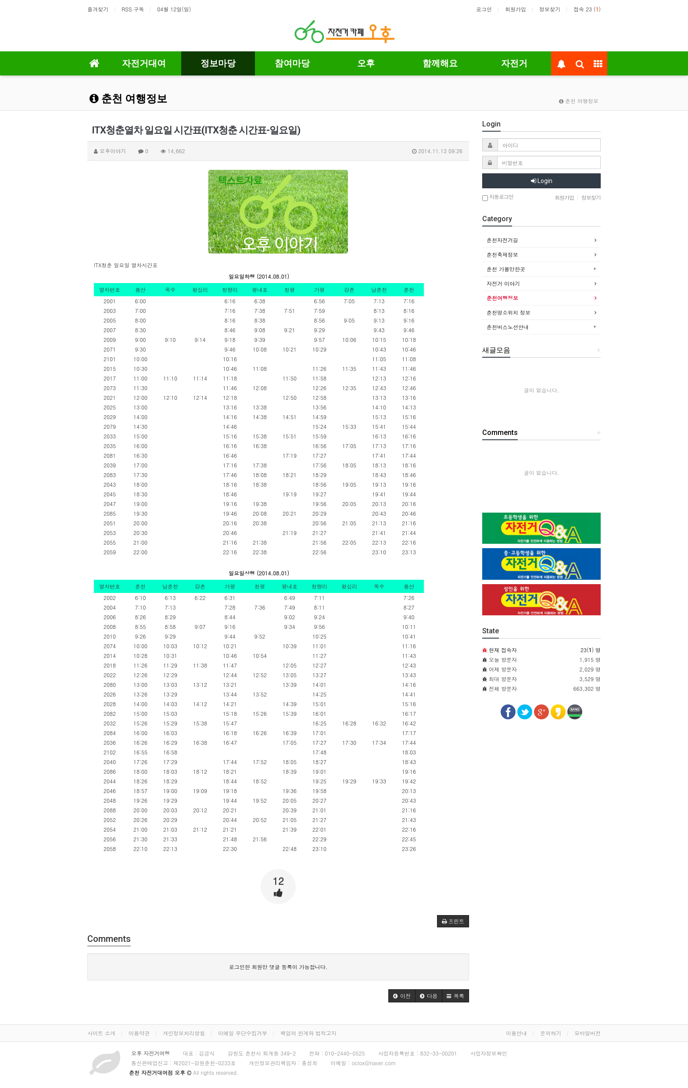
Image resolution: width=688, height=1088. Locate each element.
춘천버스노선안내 (508, 326)
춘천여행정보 (502, 298)
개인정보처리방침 (184, 1033)
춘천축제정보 (502, 254)
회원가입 (515, 9)
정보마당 (218, 63)
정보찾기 (549, 9)
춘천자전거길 (502, 240)
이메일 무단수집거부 (242, 1033)
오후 (366, 63)
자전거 (514, 63)
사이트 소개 (101, 1033)
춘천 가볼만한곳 (506, 269)
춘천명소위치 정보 (508, 312)
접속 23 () (587, 9)
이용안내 (516, 1033)
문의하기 (550, 1033)
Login (541, 180)
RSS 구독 (133, 9)
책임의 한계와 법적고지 (308, 1033)
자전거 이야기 (503, 283)
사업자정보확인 (488, 1053)
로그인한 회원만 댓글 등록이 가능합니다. (278, 966)
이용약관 (139, 1033)
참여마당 (292, 63)
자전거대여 (144, 63)
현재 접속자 (503, 650)
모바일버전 (587, 1033)
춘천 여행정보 (128, 99)
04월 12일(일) (174, 9)
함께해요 (440, 63)
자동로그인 (497, 197)
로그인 (484, 9)
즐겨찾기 (97, 9)
